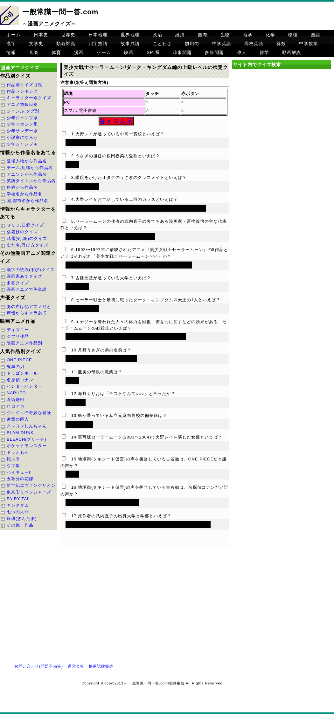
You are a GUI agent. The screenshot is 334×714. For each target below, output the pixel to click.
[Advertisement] (281, 125)
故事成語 (130, 43)
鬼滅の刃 (15, 366)
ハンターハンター (24, 386)
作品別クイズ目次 (24, 84)
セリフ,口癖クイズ (25, 225)
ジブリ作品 (18, 336)
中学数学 (308, 43)
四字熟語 (98, 43)
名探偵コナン (20, 379)
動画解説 (291, 52)
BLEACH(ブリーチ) (26, 439)
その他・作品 (20, 525)
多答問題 (214, 52)
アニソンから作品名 (27, 174)
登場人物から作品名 (27, 161)
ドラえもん (18, 452)
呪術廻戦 (15, 399)
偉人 (242, 52)
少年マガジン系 (22, 124)
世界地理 (130, 34)
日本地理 (98, 34)
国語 (315, 34)
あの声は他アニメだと (29, 306)
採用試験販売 (101, 666)
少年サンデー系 (22, 130)
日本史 (41, 34)
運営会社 (76, 666)
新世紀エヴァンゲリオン (31, 485)
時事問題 (182, 52)
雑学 (264, 52)
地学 (248, 34)
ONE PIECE (19, 359)
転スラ (13, 459)
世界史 (68, 34)
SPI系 (153, 52)
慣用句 (192, 43)
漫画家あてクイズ (24, 276)
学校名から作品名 (24, 194)
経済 (180, 34)
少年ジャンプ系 (22, 117)
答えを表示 (116, 121)
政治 (157, 34)
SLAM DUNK (20, 432)
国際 (202, 34)
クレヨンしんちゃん (27, 426)
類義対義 (65, 43)
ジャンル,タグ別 (23, 111)
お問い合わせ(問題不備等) (38, 666)
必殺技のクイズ (22, 231)
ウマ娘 (13, 465)
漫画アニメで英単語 (27, 289)
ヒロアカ (15, 406)
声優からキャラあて (27, 312)
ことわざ (162, 43)
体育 (56, 52)
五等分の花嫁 (20, 478)
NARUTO (16, 393)
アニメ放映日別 (22, 104)
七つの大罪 (18, 511)
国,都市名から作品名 (27, 200)
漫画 (79, 52)
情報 (11, 52)
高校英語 (253, 43)
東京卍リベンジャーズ (29, 492)
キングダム (18, 505)
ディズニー (18, 329)
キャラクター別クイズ (29, 97)
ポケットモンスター (27, 445)
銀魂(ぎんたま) (22, 518)
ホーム (13, 34)
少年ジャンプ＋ (22, 144)
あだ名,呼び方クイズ (27, 245)
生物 (225, 34)
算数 (281, 43)
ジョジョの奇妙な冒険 (29, 412)
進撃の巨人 (18, 419)
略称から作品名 (22, 187)
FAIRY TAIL (19, 498)
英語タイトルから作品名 (31, 180)
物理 (293, 34)
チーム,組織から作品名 (30, 167)
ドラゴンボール (22, 373)
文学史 (36, 43)
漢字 (11, 43)
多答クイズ (18, 283)
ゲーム (104, 52)
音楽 (33, 52)
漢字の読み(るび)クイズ (31, 269)
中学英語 (221, 43)
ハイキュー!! (19, 472)
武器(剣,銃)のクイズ (27, 238)
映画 (129, 52)
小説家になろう (22, 137)
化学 (270, 34)
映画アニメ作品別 (24, 343)
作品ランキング (22, 91)
